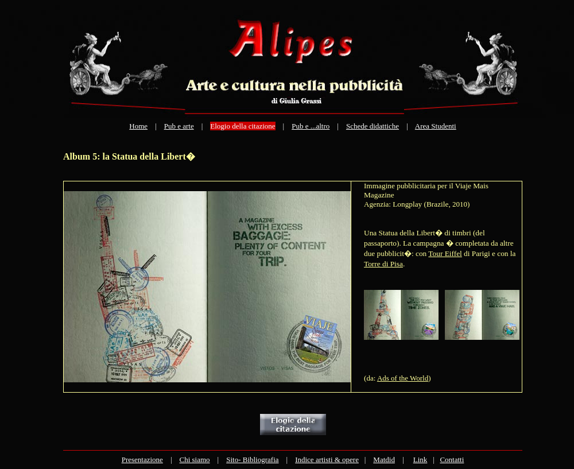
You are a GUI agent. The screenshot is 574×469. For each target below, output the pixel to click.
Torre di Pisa (383, 263)
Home (138, 126)
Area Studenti (435, 126)
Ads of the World (402, 378)
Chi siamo (194, 459)
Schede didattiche (372, 126)
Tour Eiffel (444, 253)
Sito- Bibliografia (252, 459)
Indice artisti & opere (327, 459)
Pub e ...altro (310, 126)
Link (420, 459)
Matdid (384, 459)
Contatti (452, 459)
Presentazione (142, 459)
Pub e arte (179, 126)
